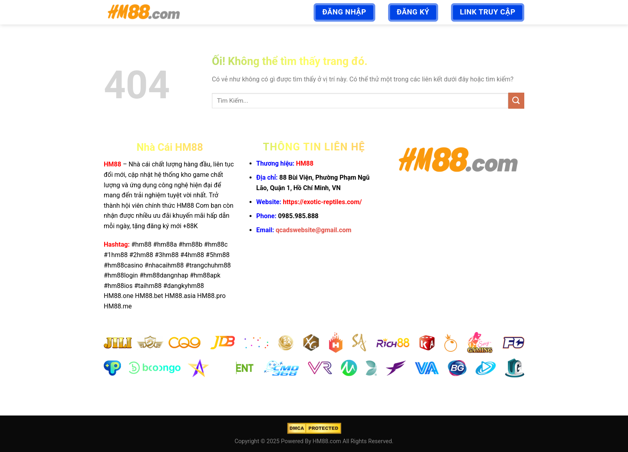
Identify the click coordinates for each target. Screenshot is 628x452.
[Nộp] (516, 100)
